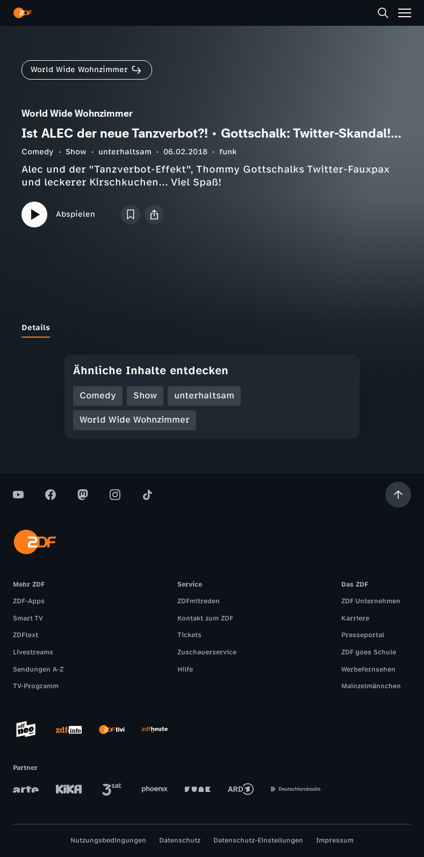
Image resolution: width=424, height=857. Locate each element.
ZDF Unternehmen (370, 601)
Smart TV (28, 618)
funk (227, 151)
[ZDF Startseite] (22, 13)
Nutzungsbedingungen (108, 840)
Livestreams (33, 652)
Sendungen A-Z (38, 669)
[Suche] (383, 12)
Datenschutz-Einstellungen (258, 840)
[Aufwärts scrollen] (398, 495)
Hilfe (185, 669)
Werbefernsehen (368, 669)
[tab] (35, 328)
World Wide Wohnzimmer (135, 420)
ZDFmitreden (198, 601)
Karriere (355, 618)
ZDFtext (25, 635)
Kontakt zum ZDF (205, 618)
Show (76, 151)
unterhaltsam (125, 151)
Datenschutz (179, 840)
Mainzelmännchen (371, 686)
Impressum (335, 840)
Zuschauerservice (206, 652)
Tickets (189, 635)
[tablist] (212, 328)
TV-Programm (36, 686)
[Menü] (404, 12)
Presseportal (362, 635)
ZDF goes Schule (368, 652)
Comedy (37, 151)
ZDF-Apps (29, 601)
